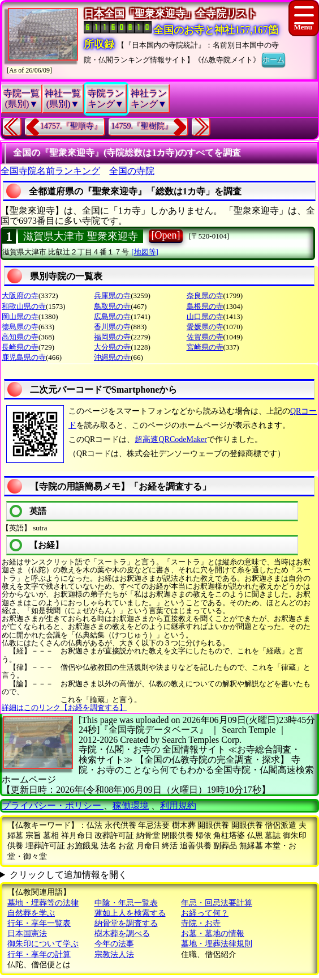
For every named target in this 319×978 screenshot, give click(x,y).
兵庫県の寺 (112, 295)
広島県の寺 (112, 316)
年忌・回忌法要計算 (216, 903)
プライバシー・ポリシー (53, 805)
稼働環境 (131, 805)
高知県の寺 (20, 337)
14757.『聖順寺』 (71, 126)
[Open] (166, 235)
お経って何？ (205, 913)
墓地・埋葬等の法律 (43, 903)
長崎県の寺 (20, 347)
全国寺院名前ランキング (50, 171)
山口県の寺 (205, 316)
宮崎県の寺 (205, 347)
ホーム (273, 59)
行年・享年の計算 (39, 954)
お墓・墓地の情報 (212, 933)
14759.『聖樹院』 (142, 126)
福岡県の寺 (112, 337)
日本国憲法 (27, 933)
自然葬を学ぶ (31, 913)
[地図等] (144, 252)
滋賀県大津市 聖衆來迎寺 (80, 236)
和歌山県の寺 (24, 306)
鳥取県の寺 (112, 306)
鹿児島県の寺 (24, 357)
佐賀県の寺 (205, 337)
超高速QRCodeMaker (171, 439)
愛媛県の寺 (205, 326)
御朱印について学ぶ (43, 943)
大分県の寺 (112, 347)
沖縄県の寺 (112, 357)
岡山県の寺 (20, 316)
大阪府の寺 (20, 295)
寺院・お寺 (201, 923)
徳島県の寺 (20, 326)
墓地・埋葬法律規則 (216, 943)
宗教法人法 (114, 954)
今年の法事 (114, 943)
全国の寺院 (131, 171)
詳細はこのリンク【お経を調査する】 (64, 707)
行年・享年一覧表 (39, 923)
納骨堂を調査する (126, 923)
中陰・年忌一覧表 (126, 903)
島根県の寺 (205, 306)
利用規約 (178, 805)
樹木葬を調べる (122, 933)
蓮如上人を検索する (130, 913)
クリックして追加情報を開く (68, 874)
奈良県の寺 (205, 295)
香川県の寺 (112, 326)
